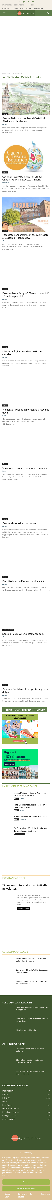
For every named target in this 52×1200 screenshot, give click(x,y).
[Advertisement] (26, 45)
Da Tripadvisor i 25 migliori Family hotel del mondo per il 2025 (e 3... (31, 829)
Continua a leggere (23, 908)
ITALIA (16, 798)
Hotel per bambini (19, 833)
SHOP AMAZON (38, 8)
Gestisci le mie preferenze (26, 1189)
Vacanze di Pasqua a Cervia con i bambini (24, 467)
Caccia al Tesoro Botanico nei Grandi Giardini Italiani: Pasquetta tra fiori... (22, 178)
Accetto (26, 1182)
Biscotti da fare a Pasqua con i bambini (23, 581)
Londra (16, 810)
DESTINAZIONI (19, 5)
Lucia (4, 415)
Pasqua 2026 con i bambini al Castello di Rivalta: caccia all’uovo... (23, 120)
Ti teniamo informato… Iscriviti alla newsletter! (24, 886)
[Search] (48, 13)
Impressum (45, 1194)
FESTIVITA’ (6, 8)
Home (4, 73)
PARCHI (15, 8)
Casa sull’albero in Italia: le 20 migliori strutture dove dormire (30, 794)
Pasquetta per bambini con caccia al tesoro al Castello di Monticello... (25, 236)
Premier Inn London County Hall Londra (31, 816)
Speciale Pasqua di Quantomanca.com (23, 633)
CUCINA (28, 8)
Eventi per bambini (8, 629)
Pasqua (5, 114)
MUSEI (22, 8)
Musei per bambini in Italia (26, 1030)
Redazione (5, 182)
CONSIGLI (32, 5)
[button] (4, 13)
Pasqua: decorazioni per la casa (19, 523)
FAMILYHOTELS (7, 5)
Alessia (4, 124)
